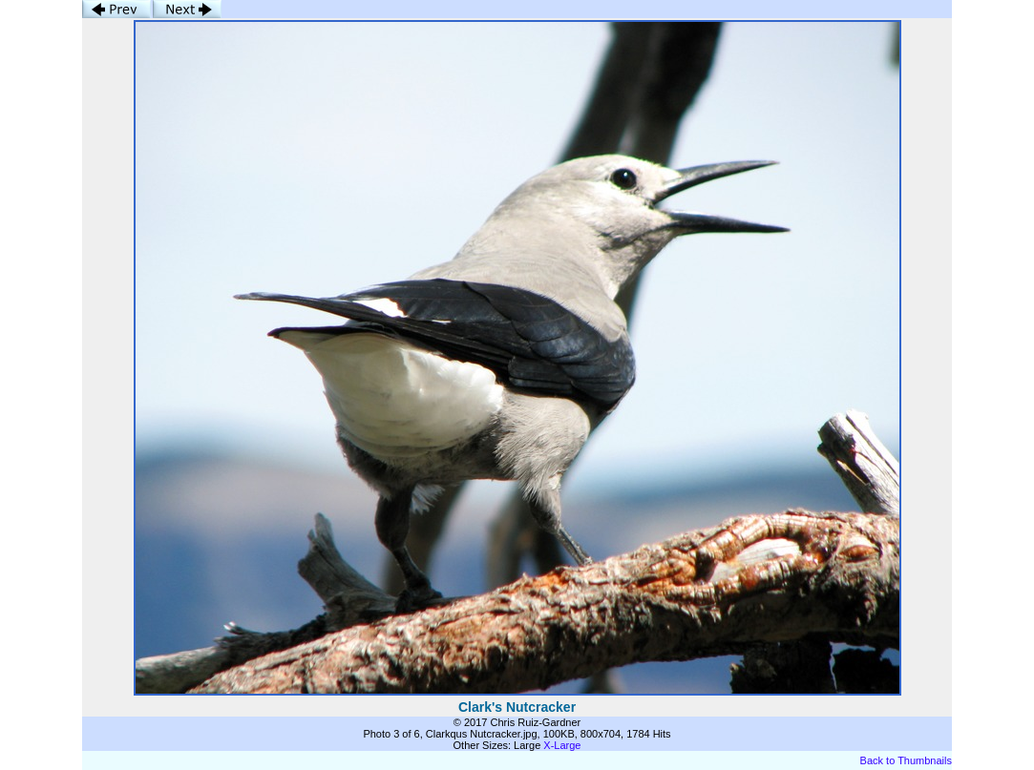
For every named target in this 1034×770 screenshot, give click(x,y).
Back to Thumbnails (906, 760)
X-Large (561, 745)
